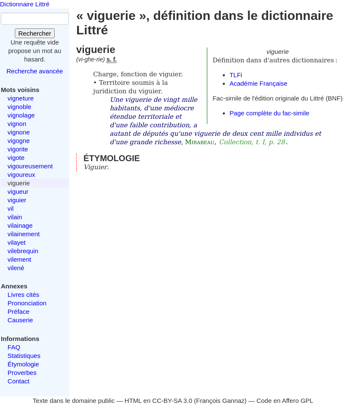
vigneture (21, 98)
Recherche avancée (34, 71)
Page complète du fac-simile (269, 113)
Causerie (20, 320)
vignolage (21, 115)
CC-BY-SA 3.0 (172, 400)
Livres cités (23, 294)
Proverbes (22, 372)
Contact (19, 381)
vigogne (19, 140)
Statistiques (24, 355)
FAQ (14, 347)
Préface (19, 311)
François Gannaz (220, 400)
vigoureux (21, 174)
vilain (15, 217)
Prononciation (27, 303)
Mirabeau (199, 142)
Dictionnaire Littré (25, 4)
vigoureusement (30, 166)
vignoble (19, 106)
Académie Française (259, 83)
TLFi (236, 74)
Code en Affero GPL (285, 400)
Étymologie (23, 364)
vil (11, 208)
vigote (16, 157)
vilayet (17, 242)
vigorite (18, 149)
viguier (17, 200)
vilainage (20, 225)
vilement (19, 259)
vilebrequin (23, 250)
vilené (16, 267)
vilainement (24, 233)
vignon (17, 123)
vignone (19, 132)
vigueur (18, 191)
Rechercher (34, 33)
